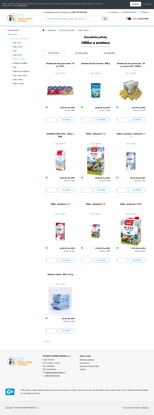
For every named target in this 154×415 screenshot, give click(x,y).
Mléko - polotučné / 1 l (95, 133)
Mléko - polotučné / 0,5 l (131, 204)
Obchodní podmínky (87, 360)
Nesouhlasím (147, 4)
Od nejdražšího (109, 53)
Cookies (82, 369)
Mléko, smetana (18, 83)
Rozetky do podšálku (20, 63)
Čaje (14, 67)
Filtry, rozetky (17, 79)
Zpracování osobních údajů (89, 366)
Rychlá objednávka (129, 12)
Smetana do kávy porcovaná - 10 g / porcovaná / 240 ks (131, 65)
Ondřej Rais (145, 408)
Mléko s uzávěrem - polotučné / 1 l (131, 135)
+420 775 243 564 (79, 12)
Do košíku (66, 120)
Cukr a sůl (16, 42)
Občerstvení (12, 34)
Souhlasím (135, 4)
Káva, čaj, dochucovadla (19, 38)
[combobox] (72, 18)
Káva (14, 51)
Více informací (22, 5)
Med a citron (17, 55)
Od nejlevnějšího (81, 53)
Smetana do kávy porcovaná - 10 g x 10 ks (60, 65)
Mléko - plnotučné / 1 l (60, 204)
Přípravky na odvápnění (21, 71)
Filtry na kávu (17, 46)
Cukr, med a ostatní (20, 75)
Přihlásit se (144, 12)
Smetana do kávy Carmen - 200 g (95, 63)
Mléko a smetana (19, 59)
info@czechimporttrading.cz (55, 373)
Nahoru (47, 341)
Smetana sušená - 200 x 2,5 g (60, 274)
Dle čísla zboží (53, 53)
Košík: (137, 18)
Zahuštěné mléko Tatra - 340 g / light (60, 135)
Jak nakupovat (112, 12)
